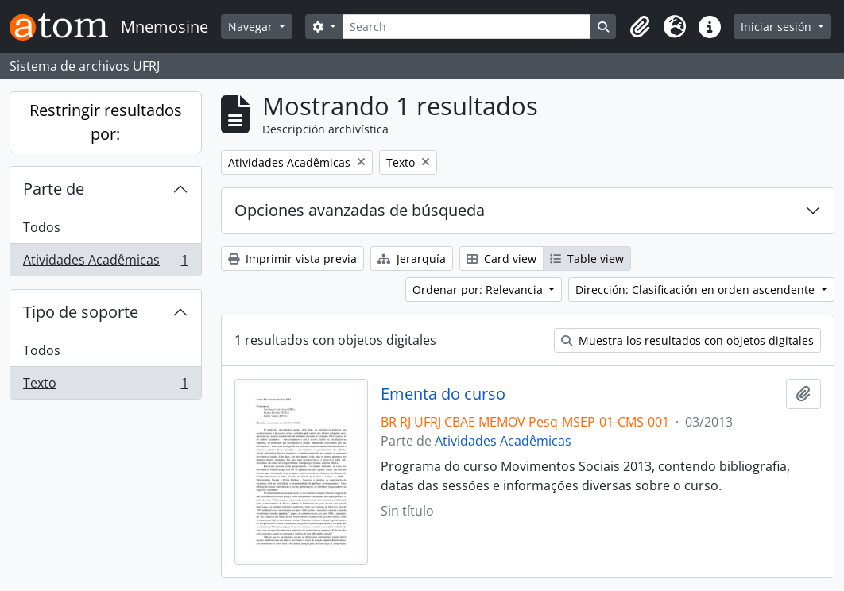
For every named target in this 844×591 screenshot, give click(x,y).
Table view (587, 258)
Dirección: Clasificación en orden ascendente (696, 289)
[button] (639, 27)
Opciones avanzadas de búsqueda (359, 210)
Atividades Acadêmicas (105, 263)
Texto (105, 386)
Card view (501, 258)
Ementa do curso (443, 394)
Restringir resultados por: (105, 122)
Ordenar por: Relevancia (479, 289)
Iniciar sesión (778, 26)
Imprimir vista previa (292, 258)
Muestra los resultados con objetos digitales (687, 340)
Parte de (53, 188)
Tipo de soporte (80, 312)
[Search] (467, 26)
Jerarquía (411, 258)
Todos (41, 227)
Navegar (252, 26)
